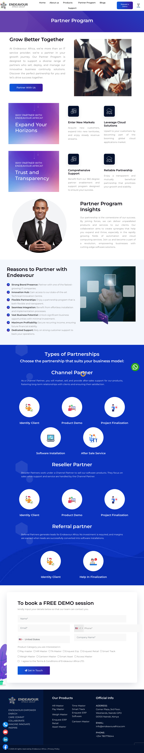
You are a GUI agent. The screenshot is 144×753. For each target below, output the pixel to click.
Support (72, 8)
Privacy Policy (54, 749)
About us (54, 2)
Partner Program (87, 2)
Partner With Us (26, 87)
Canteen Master (80, 721)
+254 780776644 (105, 736)
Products (68, 2)
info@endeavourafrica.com (110, 726)
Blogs (103, 2)
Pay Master (58, 709)
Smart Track (78, 709)
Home (42, 2)
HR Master (58, 705)
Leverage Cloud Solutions (115, 126)
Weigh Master (59, 714)
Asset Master (59, 727)
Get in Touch (34, 670)
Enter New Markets (81, 125)
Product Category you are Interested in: (39, 647)
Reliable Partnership (118, 172)
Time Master (78, 705)
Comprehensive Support (79, 174)
